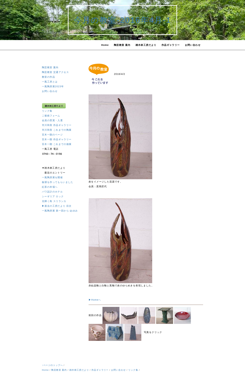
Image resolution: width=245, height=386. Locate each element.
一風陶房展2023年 (53, 86)
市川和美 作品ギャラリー (57, 125)
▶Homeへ (95, 299)
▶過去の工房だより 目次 (57, 206)
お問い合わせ (193, 45)
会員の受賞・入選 (52, 120)
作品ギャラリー (171, 45)
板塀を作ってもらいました (57, 182)
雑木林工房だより (146, 45)
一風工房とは (50, 81)
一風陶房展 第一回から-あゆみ (60, 210)
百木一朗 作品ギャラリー (57, 139)
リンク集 (47, 110)
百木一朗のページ (52, 134)
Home (105, 45)
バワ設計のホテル (52, 191)
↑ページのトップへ (52, 365)
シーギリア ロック (53, 196)
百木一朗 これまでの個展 (57, 144)
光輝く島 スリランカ (54, 201)
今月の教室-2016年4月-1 (122, 20)
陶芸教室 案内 (122, 45)
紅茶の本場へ (50, 187)
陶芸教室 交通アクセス (55, 72)
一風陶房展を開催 (52, 177)
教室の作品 (48, 77)
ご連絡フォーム (51, 115)
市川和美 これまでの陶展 (57, 129)
